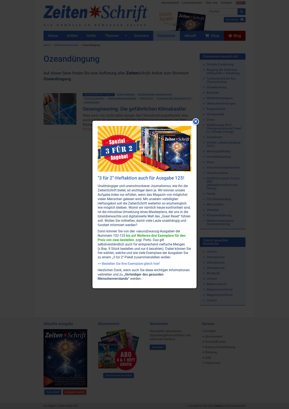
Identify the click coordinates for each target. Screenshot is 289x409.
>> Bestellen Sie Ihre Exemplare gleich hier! (129, 264)
